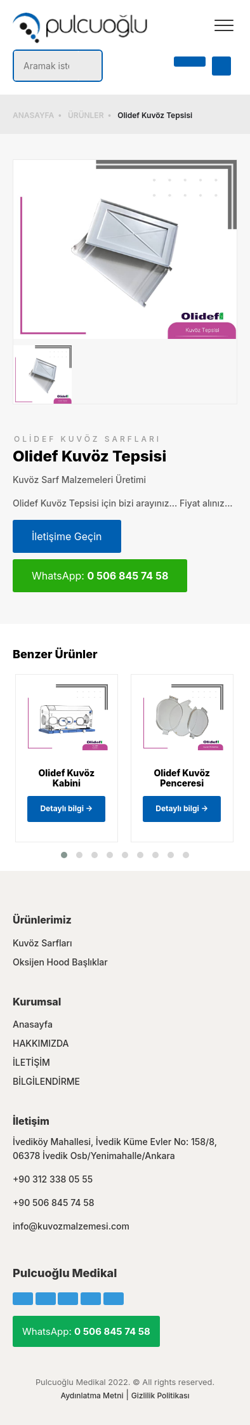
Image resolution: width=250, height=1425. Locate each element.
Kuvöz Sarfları (42, 943)
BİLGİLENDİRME (46, 1081)
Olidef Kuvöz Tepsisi (154, 115)
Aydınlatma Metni (91, 1395)
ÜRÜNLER (85, 115)
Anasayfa (33, 1024)
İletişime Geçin (67, 536)
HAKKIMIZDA (41, 1043)
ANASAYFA (33, 115)
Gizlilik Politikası (160, 1395)
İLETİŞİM (31, 1062)
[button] (64, 855)
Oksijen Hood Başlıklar (60, 962)
